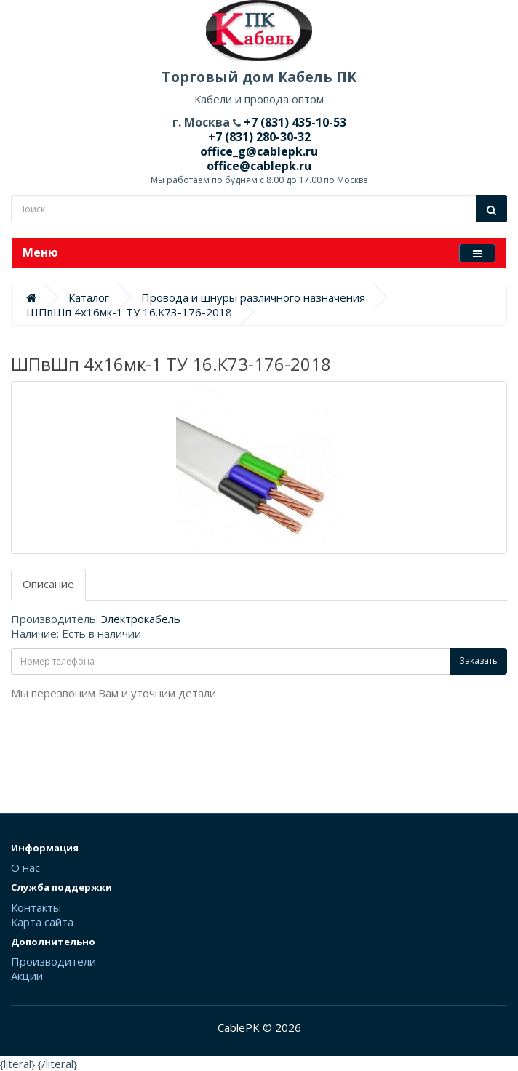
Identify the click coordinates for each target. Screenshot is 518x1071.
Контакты (36, 907)
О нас (25, 867)
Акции (27, 975)
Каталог (88, 297)
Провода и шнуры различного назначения (253, 297)
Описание (48, 584)
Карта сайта (42, 922)
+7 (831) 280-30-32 (259, 137)
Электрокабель (140, 618)
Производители (53, 961)
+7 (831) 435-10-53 (293, 122)
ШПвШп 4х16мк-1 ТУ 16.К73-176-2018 (129, 312)
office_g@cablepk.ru (259, 151)
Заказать (478, 660)
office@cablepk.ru (259, 166)
